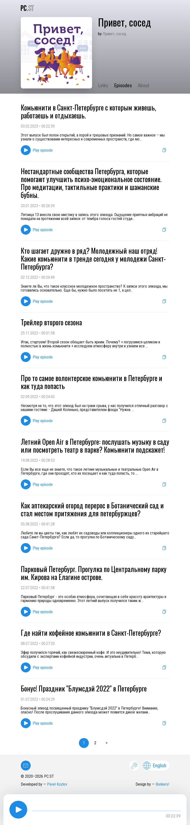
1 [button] (84, 743)
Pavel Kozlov (57, 784)
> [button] (106, 743)
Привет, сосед (114, 33)
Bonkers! (162, 784)
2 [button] (95, 743)
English (154, 766)
